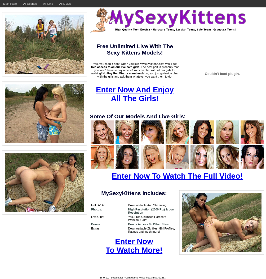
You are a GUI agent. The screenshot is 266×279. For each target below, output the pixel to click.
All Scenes (30, 3)
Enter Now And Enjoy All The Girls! (135, 94)
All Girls (48, 3)
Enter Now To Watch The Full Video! (177, 176)
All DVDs (65, 3)
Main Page (10, 3)
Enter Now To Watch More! (134, 245)
